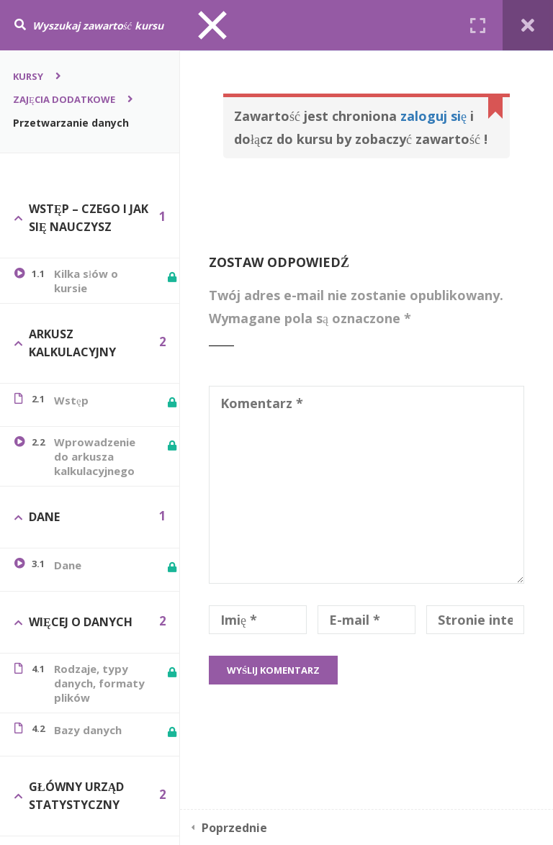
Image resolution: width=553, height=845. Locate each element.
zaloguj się (433, 116)
